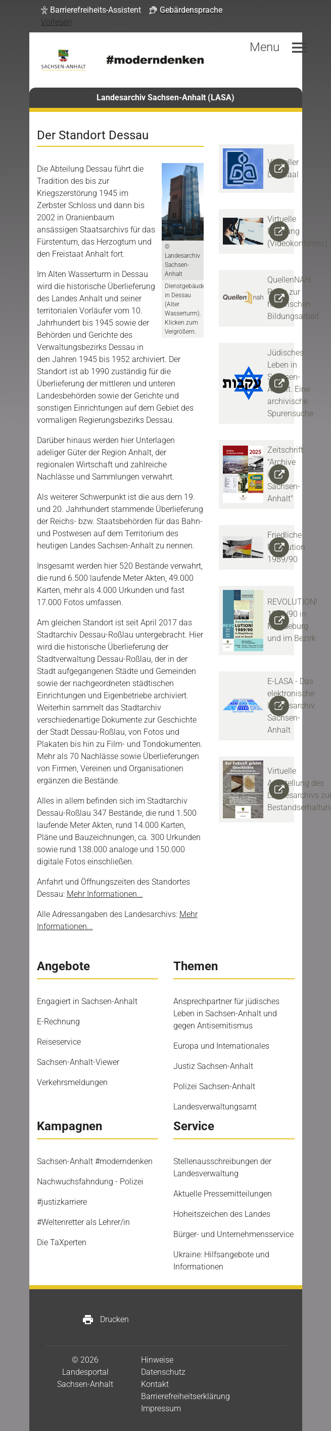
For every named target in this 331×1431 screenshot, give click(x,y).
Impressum (161, 1408)
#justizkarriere (62, 1202)
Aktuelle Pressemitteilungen (222, 1194)
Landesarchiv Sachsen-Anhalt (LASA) (165, 97)
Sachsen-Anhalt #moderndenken (95, 1161)
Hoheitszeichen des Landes (221, 1214)
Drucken (105, 1320)
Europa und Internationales (221, 1046)
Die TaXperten (61, 1242)
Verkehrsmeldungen (72, 1082)
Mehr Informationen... (105, 894)
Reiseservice (59, 1042)
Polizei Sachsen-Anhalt (214, 1086)
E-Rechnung (58, 1021)
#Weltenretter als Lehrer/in (83, 1222)
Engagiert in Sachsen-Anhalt (87, 1001)
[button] (91, 10)
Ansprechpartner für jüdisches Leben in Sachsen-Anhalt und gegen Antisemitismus (226, 1013)
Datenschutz (163, 1372)
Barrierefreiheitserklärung (185, 1396)
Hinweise (157, 1360)
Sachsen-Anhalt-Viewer (78, 1062)
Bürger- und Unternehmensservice (233, 1234)
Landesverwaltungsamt (215, 1106)
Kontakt (155, 1384)
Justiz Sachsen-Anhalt (213, 1066)
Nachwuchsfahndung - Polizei (90, 1181)
